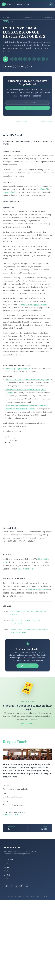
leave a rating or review (38, 589)
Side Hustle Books (26, 569)
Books (19, 4)
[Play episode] (5, 59)
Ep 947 (6, 17)
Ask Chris (7, 875)
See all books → (27, 723)
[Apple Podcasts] (16, 886)
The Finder (8, 871)
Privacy (44, 896)
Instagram (15, 789)
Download (20, 66)
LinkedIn (24, 789)
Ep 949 (48, 17)
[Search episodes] (51, 4)
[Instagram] (6, 886)
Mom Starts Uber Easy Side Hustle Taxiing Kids (27, 379)
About (27, 4)
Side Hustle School (12, 847)
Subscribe (8, 66)
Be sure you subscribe (14, 773)
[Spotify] (21, 886)
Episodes (10, 4)
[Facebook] (11, 886)
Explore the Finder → (27, 666)
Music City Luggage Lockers (34, 304)
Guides (6, 867)
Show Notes (8, 860)
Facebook (7, 789)
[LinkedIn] (27, 886)
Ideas (6, 864)
